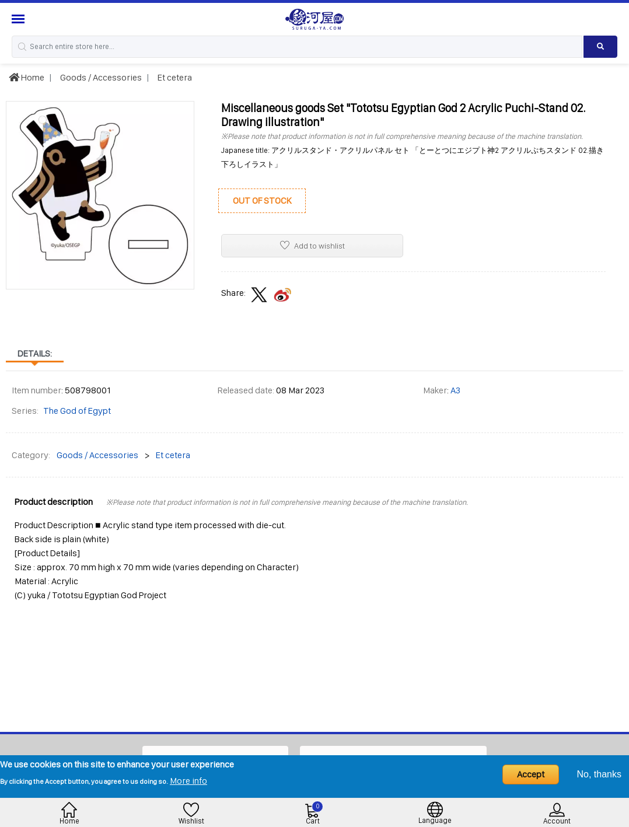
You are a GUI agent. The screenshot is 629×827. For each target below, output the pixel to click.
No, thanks (599, 774)
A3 (455, 390)
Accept (530, 774)
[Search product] (600, 47)
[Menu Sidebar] (19, 19)
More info (188, 780)
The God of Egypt (77, 410)
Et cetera (174, 77)
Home (26, 77)
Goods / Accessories (100, 77)
